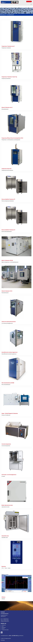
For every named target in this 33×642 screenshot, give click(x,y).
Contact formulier (5, 629)
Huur (3, 626)
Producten (4, 625)
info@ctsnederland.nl (5, 621)
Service (3, 628)
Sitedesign (3, 640)
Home (2, 6)
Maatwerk (4, 627)
